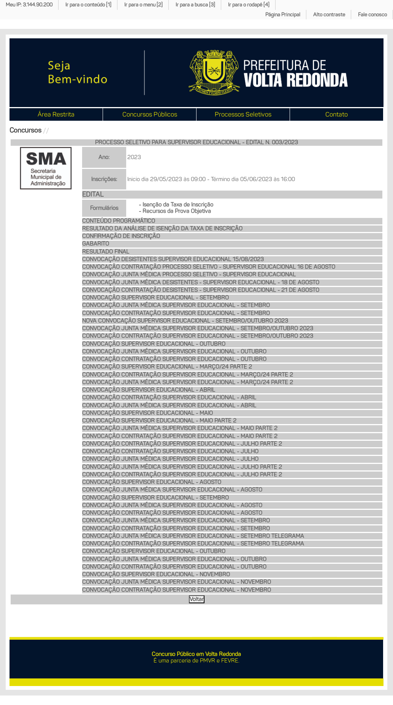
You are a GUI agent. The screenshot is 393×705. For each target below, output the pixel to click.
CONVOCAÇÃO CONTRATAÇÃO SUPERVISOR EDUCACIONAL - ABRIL (169, 397)
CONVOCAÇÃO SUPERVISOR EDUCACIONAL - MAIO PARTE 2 (159, 420)
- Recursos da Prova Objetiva (175, 211)
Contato (336, 114)
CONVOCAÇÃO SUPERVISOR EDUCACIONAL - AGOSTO (151, 482)
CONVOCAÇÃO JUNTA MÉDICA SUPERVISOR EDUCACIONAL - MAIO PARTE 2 (179, 428)
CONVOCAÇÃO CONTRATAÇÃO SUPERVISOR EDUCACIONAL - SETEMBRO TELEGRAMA (193, 543)
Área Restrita (56, 114)
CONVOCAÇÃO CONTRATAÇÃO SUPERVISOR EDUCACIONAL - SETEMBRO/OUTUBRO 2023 (197, 336)
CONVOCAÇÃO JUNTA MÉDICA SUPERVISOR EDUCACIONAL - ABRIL (169, 405)
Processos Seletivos (243, 114)
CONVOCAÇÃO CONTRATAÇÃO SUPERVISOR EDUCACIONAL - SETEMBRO (176, 313)
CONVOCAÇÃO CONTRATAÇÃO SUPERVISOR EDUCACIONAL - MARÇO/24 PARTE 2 (187, 374)
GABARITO (95, 243)
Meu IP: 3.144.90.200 (29, 5)
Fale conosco (372, 14)
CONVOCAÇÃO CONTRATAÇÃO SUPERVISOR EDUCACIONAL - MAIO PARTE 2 (179, 436)
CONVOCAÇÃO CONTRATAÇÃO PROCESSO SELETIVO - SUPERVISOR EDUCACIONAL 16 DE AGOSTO (208, 266)
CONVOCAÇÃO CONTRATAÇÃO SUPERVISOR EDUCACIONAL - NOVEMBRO (176, 590)
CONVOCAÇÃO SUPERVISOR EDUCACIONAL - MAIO (147, 413)
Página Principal (282, 14)
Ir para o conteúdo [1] (88, 5)
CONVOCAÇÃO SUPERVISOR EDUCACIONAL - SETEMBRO (155, 297)
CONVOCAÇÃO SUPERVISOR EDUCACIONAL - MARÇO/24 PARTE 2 (167, 366)
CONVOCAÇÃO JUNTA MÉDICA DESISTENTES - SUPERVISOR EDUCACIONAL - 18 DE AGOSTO (200, 282)
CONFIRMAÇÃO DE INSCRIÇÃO (121, 236)
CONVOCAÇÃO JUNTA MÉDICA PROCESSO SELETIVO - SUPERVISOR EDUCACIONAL (189, 274)
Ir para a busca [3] (195, 5)
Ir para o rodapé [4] (248, 5)
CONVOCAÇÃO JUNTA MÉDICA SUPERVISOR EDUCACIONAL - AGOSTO (172, 489)
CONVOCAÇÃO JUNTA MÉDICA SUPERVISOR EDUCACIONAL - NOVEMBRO (176, 582)
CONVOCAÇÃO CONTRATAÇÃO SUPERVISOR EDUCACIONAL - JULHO (170, 451)
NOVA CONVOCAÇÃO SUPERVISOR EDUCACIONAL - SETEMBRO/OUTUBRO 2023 (185, 320)
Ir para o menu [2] (143, 5)
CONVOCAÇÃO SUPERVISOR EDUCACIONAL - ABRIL (148, 389)
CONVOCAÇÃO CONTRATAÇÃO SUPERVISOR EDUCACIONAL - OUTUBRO (174, 359)
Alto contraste (329, 14)
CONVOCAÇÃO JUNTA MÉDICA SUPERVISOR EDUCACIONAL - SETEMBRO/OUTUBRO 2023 (197, 328)
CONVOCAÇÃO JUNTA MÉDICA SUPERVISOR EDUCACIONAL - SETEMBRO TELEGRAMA (193, 536)
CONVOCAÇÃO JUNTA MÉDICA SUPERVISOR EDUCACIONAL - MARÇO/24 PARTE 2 (187, 382)
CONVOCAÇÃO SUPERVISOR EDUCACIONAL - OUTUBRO (153, 344)
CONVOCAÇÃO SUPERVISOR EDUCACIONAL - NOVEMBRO (156, 574)
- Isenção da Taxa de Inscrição (176, 204)
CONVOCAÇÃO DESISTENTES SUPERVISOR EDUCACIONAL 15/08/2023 (173, 259)
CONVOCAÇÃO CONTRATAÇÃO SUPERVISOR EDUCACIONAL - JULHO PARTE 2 (182, 443)
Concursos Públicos (149, 114)
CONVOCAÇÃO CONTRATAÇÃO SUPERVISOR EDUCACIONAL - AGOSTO (172, 512)
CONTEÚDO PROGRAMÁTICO (118, 221)
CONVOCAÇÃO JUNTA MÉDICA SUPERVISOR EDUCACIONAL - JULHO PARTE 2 (182, 467)
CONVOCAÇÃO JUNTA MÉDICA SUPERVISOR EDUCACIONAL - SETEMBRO (176, 305)
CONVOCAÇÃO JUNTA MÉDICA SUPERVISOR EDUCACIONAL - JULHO (170, 459)
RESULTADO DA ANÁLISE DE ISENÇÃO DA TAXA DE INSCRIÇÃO (162, 228)
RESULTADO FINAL (105, 251)
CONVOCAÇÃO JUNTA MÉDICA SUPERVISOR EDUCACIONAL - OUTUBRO (174, 351)
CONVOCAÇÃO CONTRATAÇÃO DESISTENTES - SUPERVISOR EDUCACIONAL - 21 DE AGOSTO (200, 290)
